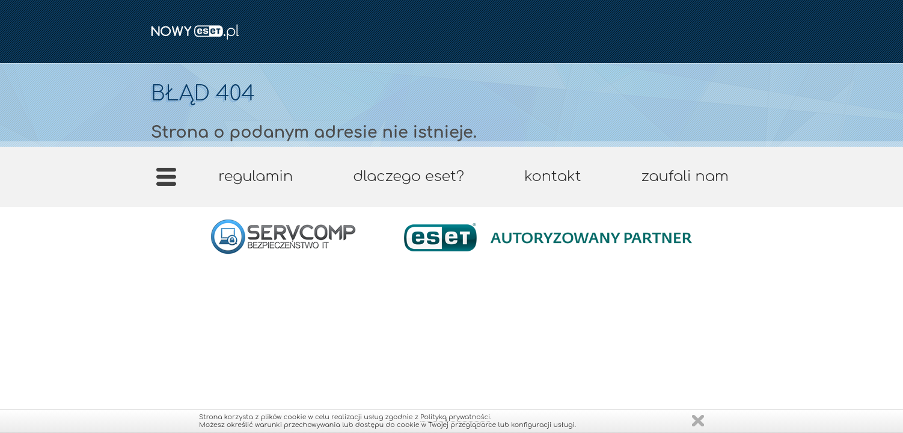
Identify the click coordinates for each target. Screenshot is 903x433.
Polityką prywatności (455, 417)
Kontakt (552, 176)
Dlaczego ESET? (408, 176)
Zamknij (698, 420)
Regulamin (255, 176)
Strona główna (166, 180)
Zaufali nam (684, 176)
